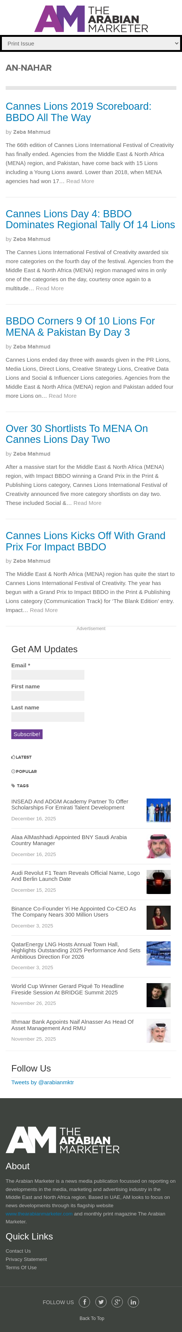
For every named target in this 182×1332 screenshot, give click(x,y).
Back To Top (92, 1318)
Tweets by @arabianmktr (42, 1082)
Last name (25, 707)
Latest (21, 757)
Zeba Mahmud (31, 132)
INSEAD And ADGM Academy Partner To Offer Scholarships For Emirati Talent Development (69, 804)
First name (25, 686)
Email (20, 665)
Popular (24, 771)
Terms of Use (21, 1267)
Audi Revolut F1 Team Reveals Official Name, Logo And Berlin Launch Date (75, 876)
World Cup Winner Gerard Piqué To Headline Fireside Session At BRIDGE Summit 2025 (67, 989)
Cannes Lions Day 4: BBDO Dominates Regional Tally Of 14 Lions (90, 219)
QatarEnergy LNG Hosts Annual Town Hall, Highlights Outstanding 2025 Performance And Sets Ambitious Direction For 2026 (76, 950)
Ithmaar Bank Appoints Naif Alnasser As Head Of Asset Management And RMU (72, 1024)
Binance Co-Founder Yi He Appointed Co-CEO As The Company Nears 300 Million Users (73, 911)
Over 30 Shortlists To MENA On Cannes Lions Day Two (77, 434)
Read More (80, 181)
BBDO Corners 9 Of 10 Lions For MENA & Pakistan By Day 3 (80, 326)
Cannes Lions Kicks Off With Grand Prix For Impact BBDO (85, 541)
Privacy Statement (26, 1259)
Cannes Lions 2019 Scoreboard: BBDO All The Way (78, 112)
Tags (20, 786)
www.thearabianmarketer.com (40, 1214)
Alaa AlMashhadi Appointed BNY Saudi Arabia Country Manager (69, 840)
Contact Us (18, 1251)
